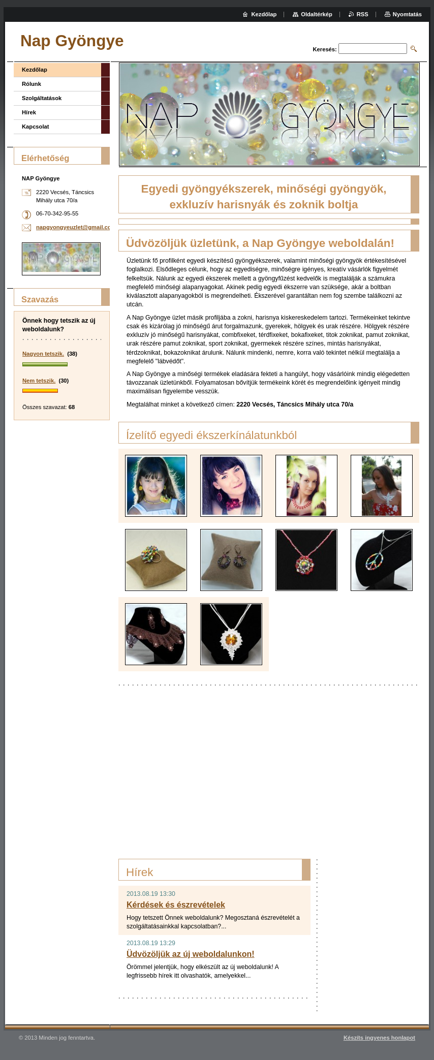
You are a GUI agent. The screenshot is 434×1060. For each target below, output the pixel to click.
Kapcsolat (35, 126)
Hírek (29, 112)
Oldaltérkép (316, 14)
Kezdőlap (34, 70)
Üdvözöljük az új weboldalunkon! (191, 954)
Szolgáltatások (41, 98)
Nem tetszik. (38, 381)
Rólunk (31, 84)
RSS (362, 14)
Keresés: (325, 49)
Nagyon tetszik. (43, 354)
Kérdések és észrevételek (176, 904)
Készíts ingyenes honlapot (379, 1038)
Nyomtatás (407, 14)
